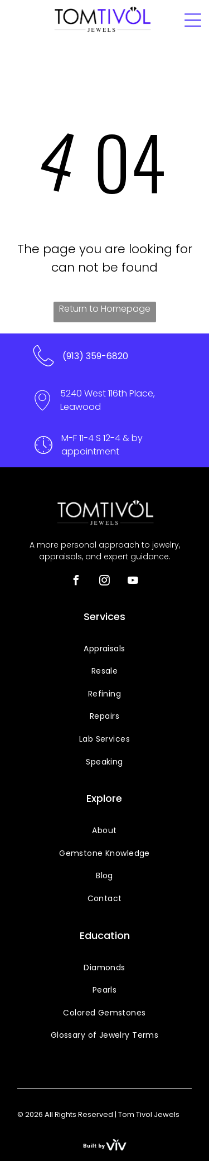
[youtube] (133, 582)
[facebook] (76, 582)
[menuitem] (104, 648)
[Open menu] (192, 20)
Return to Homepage (104, 308)
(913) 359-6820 (95, 356)
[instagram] (105, 582)
